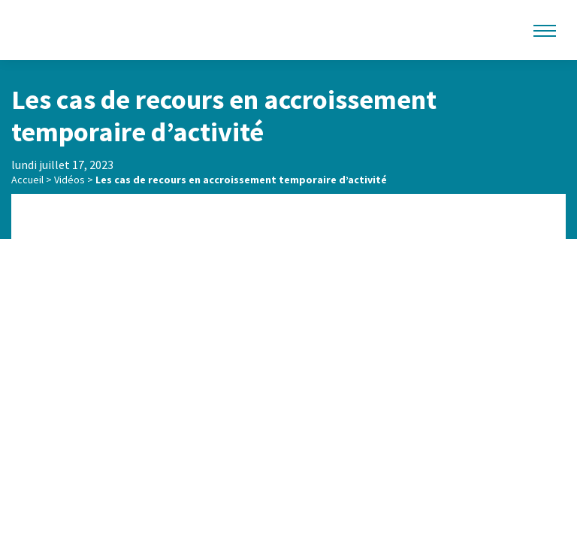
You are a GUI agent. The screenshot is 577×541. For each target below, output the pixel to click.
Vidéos (69, 179)
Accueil (27, 179)
